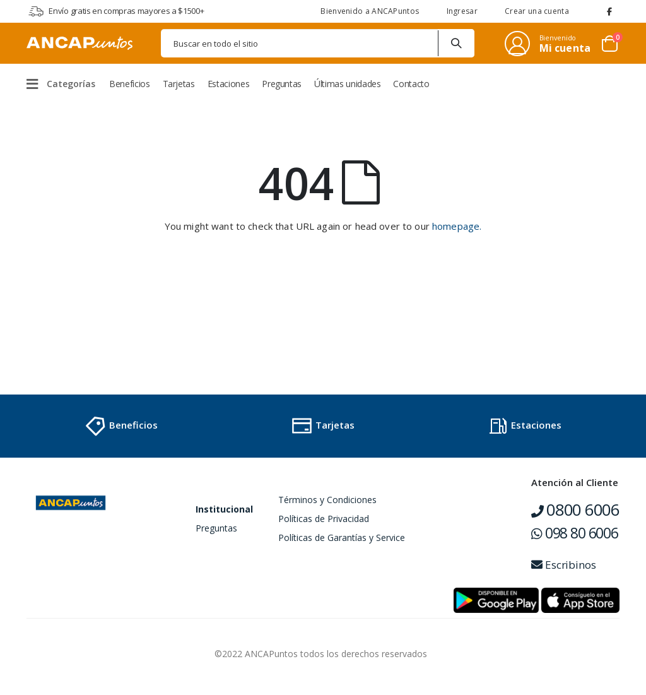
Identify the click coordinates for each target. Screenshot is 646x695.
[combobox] (317, 43)
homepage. (456, 226)
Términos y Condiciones (327, 500)
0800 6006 (575, 509)
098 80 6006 (574, 533)
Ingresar (462, 11)
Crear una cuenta (537, 11)
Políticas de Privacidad (323, 519)
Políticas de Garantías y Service (341, 538)
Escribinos (563, 564)
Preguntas (216, 528)
